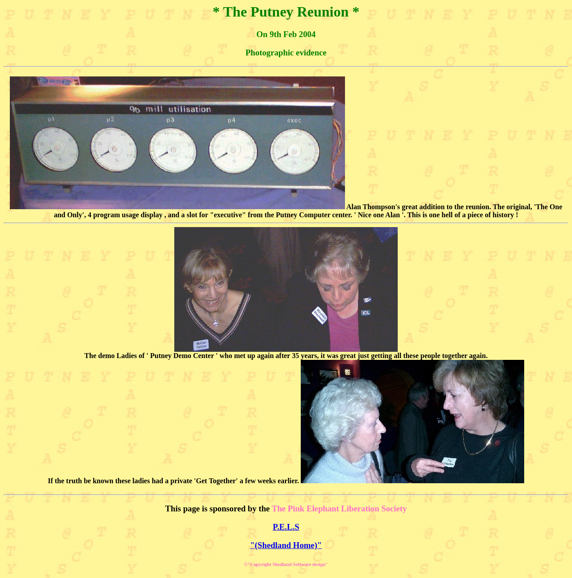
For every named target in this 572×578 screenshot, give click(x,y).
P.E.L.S (286, 527)
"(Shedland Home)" (286, 545)
